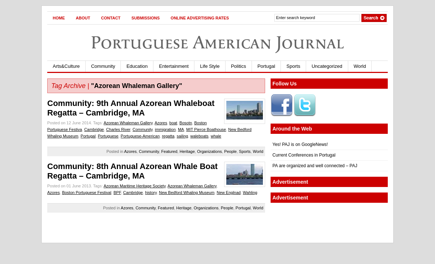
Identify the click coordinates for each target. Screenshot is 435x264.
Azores (161, 123)
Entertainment (174, 66)
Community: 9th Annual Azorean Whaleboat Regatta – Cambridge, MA (131, 108)
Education (137, 66)
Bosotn (185, 123)
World (360, 66)
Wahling (250, 192)
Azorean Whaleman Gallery (128, 123)
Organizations (209, 151)
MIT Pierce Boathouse (206, 129)
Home (59, 18)
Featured (169, 151)
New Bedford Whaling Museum (187, 192)
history (151, 192)
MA (181, 129)
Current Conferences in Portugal (303, 155)
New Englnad (229, 192)
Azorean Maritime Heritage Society (135, 186)
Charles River (118, 129)
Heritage (187, 151)
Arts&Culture (66, 66)
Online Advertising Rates (200, 18)
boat (173, 123)
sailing (182, 136)
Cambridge (94, 129)
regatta (168, 136)
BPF (117, 192)
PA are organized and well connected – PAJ (314, 165)
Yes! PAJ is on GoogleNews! (300, 144)
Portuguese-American (140, 136)
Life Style (209, 66)
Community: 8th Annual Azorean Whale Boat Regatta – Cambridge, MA (132, 171)
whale (216, 136)
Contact (110, 18)
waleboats (199, 136)
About (83, 18)
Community (103, 66)
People (230, 151)
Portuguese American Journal (217, 42)
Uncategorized (327, 66)
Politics (238, 66)
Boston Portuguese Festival (86, 192)
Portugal (266, 66)
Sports (293, 66)
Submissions (145, 18)
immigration (165, 129)
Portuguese (108, 136)
